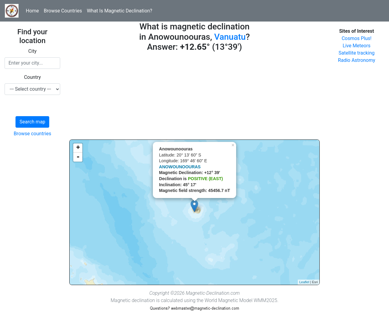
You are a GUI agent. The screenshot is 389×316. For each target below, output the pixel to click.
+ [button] (78, 148)
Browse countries (32, 133)
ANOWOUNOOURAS (180, 166)
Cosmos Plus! (356, 38)
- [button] (78, 157)
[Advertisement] (194, 97)
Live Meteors (357, 46)
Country (32, 77)
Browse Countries (63, 11)
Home (32, 11)
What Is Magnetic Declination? (119, 11)
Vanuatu (230, 37)
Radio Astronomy (356, 60)
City (32, 51)
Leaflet (304, 282)
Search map (32, 122)
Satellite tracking (357, 53)
